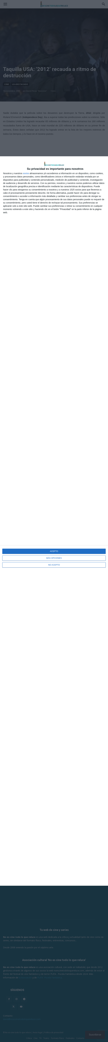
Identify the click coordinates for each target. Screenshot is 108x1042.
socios (26, 173)
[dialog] (54, 521)
